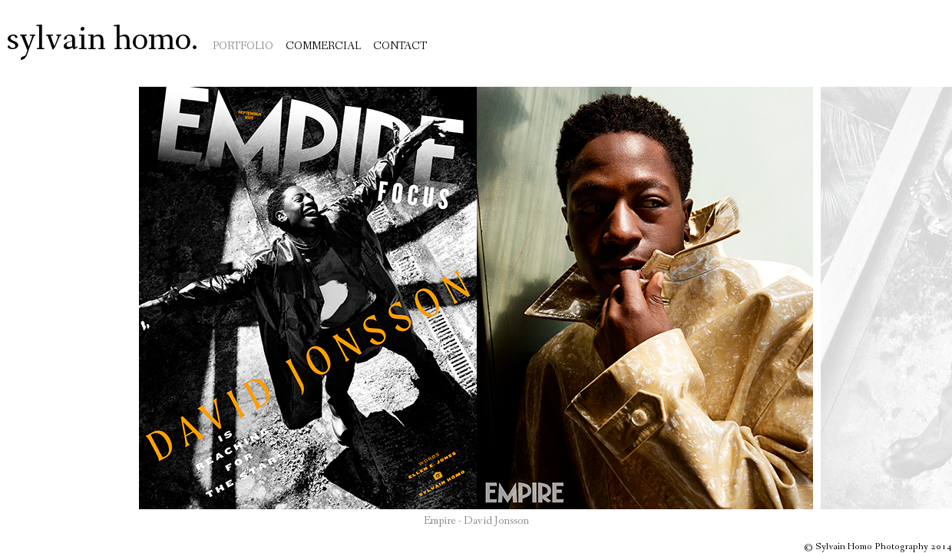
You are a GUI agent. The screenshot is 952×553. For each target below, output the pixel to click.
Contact (400, 46)
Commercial (323, 46)
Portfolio (243, 46)
